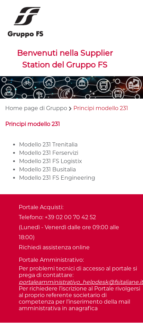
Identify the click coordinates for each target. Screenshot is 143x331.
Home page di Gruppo (36, 108)
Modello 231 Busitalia (47, 169)
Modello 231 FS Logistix (50, 161)
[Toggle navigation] (15, 66)
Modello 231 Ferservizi (48, 153)
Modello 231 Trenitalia (48, 144)
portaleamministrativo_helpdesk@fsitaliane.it (81, 282)
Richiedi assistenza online (54, 247)
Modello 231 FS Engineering (57, 178)
